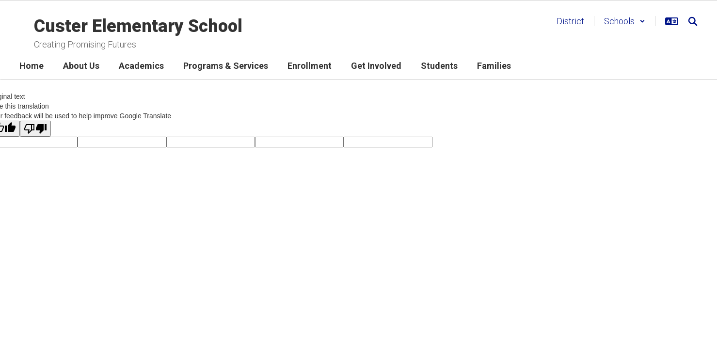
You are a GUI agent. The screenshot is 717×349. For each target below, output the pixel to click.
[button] (624, 21)
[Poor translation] (35, 129)
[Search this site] (693, 21)
